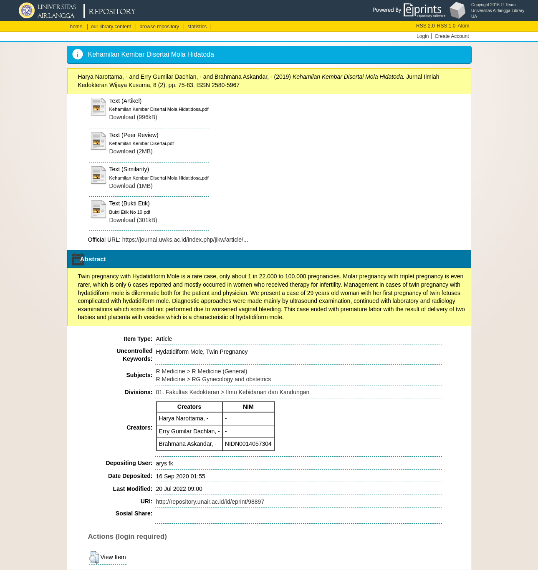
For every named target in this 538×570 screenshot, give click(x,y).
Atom (463, 26)
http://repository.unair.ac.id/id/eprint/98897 (210, 501)
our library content (111, 27)
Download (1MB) (131, 185)
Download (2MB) (131, 151)
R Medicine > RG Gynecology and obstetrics (213, 379)
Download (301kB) (133, 220)
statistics (197, 27)
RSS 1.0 (446, 26)
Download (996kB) (133, 117)
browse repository (159, 27)
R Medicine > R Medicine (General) (202, 371)
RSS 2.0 (425, 26)
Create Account (451, 36)
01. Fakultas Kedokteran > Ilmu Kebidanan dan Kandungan (233, 392)
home (76, 27)
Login (423, 36)
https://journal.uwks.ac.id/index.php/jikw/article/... (185, 239)
